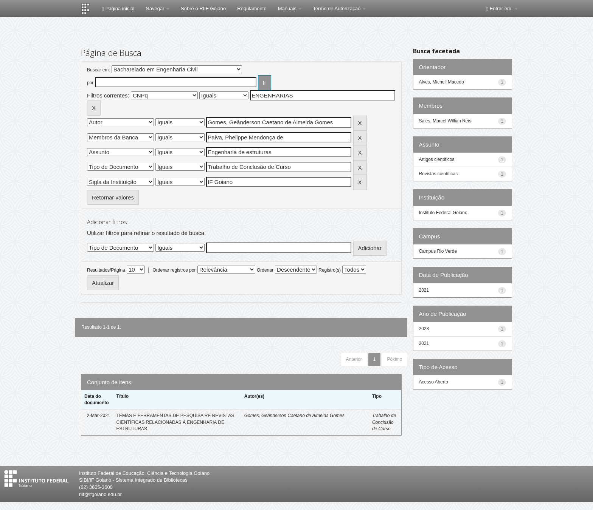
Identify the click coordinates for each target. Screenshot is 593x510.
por (90, 82)
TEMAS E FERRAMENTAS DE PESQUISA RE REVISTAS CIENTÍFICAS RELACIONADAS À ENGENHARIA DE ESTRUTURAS (175, 422)
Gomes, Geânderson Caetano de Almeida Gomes (294, 415)
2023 (424, 328)
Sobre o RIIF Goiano (203, 8)
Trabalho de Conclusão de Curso (384, 422)
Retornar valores (113, 197)
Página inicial (118, 8)
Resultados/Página (106, 270)
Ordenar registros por (174, 270)
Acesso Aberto (433, 382)
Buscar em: (98, 70)
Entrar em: (502, 8)
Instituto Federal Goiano (443, 212)
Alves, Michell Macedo (441, 82)
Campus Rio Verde (438, 251)
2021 (424, 290)
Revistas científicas (438, 173)
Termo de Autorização (339, 8)
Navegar (157, 8)
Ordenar (265, 270)
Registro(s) (329, 270)
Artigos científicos (437, 159)
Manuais (290, 8)
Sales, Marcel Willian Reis (445, 121)
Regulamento (251, 8)
